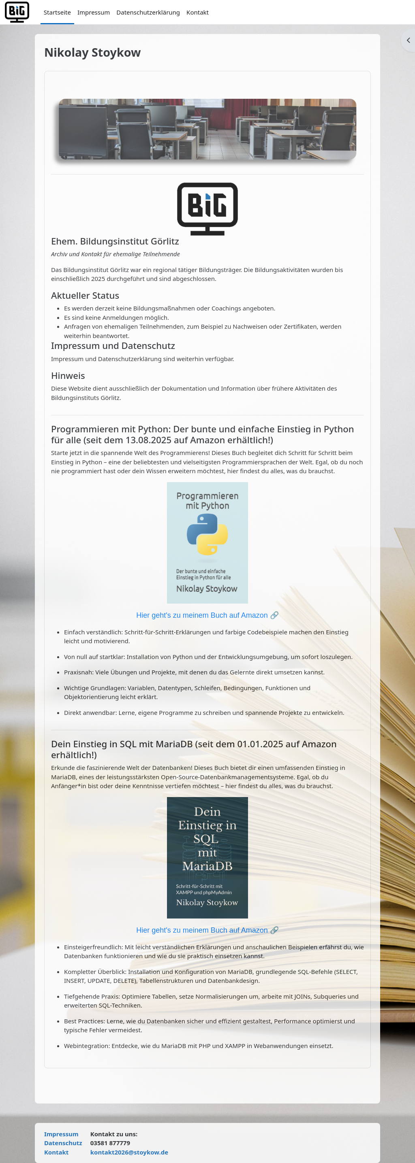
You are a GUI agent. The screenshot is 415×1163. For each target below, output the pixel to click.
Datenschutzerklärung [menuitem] (148, 12)
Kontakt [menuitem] (197, 12)
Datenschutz (66, 1143)
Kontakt (59, 1152)
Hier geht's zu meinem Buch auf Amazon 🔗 (207, 615)
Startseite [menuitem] (57, 12)
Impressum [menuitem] (93, 12)
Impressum (64, 1134)
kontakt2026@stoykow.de (132, 1152)
